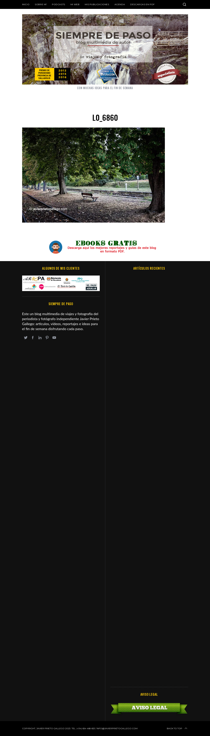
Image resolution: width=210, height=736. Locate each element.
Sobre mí (41, 4)
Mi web (75, 4)
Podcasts (58, 4)
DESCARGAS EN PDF (142, 4)
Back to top (177, 728)
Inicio (26, 4)
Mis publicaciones (97, 4)
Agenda (120, 4)
